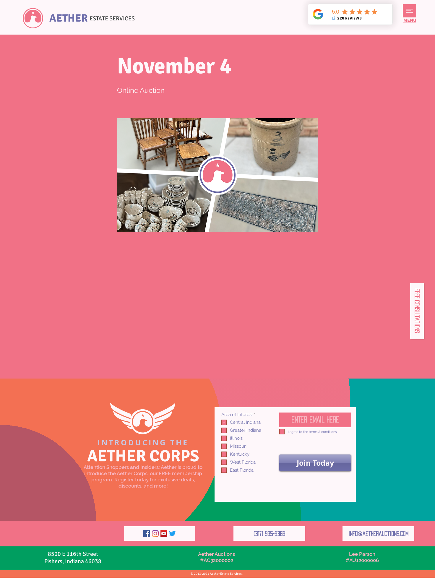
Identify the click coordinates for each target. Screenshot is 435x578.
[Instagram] (155, 533)
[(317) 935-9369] (269, 533)
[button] (409, 10)
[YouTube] (163, 533)
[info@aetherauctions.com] (378, 533)
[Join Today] (315, 462)
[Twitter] (172, 533)
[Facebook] (146, 533)
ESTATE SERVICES (112, 18)
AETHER (68, 18)
